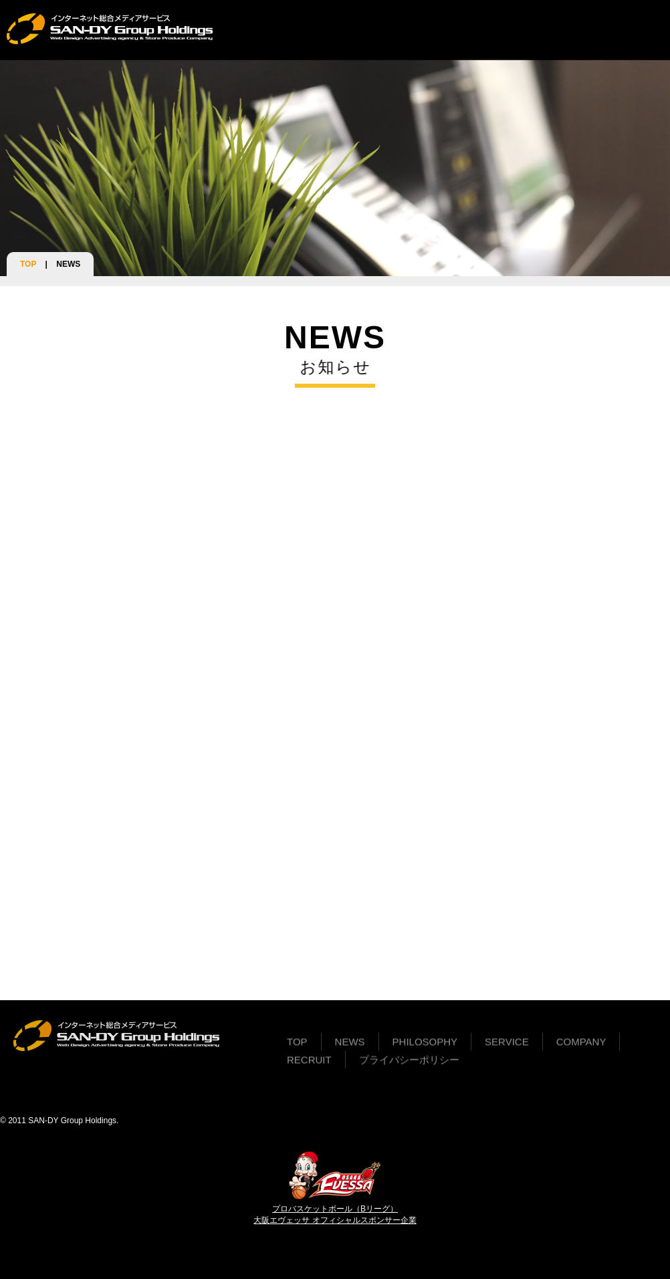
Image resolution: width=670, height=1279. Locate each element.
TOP (243, 29)
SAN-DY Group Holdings (72, 1120)
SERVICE (410, 29)
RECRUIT (530, 29)
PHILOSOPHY (342, 29)
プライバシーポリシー (409, 1066)
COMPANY (470, 29)
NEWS (282, 29)
